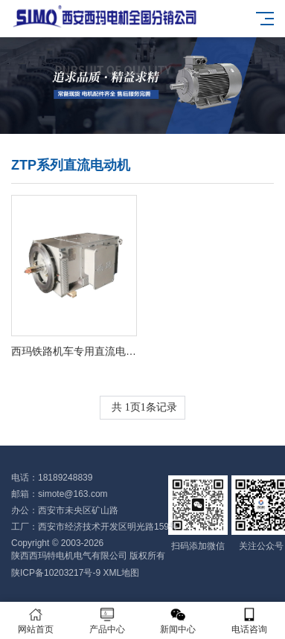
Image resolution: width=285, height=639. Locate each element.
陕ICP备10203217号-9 (55, 573)
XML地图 (121, 573)
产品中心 (107, 621)
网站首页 (35, 621)
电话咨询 (249, 621)
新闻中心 (178, 621)
